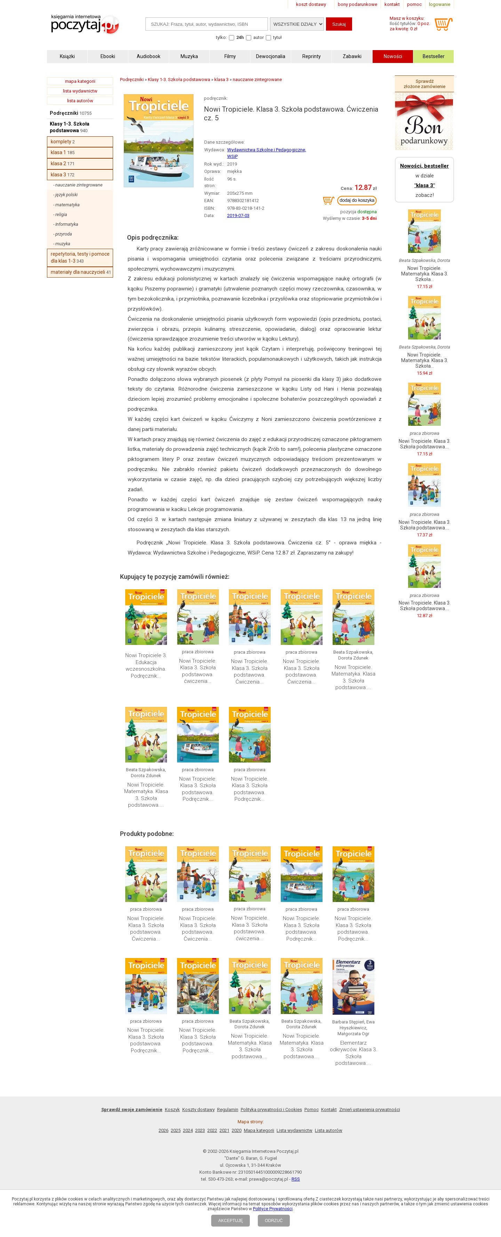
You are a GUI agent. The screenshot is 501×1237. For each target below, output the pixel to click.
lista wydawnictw (80, 91)
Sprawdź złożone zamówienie (424, 84)
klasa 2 (58, 163)
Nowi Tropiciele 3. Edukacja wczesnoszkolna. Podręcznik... (146, 665)
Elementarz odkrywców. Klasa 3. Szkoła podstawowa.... (353, 1053)
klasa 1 (58, 152)
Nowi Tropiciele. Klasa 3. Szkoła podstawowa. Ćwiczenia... (250, 671)
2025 (176, 1130)
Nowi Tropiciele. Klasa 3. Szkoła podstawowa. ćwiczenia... (198, 671)
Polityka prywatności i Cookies (271, 1109)
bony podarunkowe (357, 4)
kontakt (392, 4)
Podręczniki (64, 113)
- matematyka (66, 204)
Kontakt (329, 1109)
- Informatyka (65, 224)
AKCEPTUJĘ (230, 1220)
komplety (61, 141)
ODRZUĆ (274, 1220)
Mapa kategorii (259, 1130)
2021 (224, 1130)
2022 (212, 1130)
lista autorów (80, 100)
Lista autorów (328, 1130)
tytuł (277, 37)
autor (258, 37)
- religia (60, 214)
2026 (163, 1130)
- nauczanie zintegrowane (78, 184)
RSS (296, 1179)
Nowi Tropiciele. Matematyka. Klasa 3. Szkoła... (424, 273)
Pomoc (311, 1109)
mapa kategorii (80, 81)
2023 (200, 1130)
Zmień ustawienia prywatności (369, 1109)
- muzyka (61, 243)
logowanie (439, 4)
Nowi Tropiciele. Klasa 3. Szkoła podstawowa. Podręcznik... (198, 789)
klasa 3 (58, 174)
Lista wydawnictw (294, 1130)
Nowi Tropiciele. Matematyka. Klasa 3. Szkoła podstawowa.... (353, 677)
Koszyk (172, 1109)
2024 (188, 1130)
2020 (236, 1130)
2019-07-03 (238, 215)
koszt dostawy (311, 4)
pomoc (414, 4)
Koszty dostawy (198, 1109)
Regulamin (227, 1109)
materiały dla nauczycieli (78, 272)
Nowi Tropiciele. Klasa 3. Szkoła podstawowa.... (425, 443)
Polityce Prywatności (273, 1208)
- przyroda (62, 234)
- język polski (65, 194)
